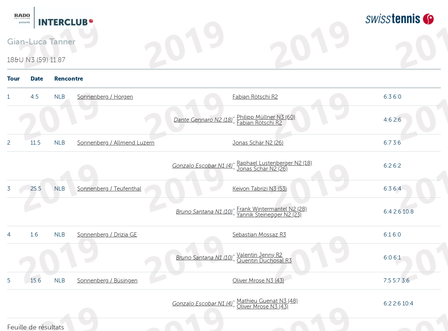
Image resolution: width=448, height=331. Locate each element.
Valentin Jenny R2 (259, 255)
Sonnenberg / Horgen (105, 97)
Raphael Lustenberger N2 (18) (274, 163)
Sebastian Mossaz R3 (259, 235)
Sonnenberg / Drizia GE (107, 235)
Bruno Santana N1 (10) (204, 212)
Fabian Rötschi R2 (255, 97)
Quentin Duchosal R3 (264, 261)
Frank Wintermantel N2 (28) (272, 209)
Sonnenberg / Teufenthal (109, 189)
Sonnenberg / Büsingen (107, 281)
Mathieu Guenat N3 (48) (267, 301)
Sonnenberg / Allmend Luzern (115, 143)
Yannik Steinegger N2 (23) (269, 215)
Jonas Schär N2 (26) (257, 143)
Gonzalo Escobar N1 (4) (202, 166)
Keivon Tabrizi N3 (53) (259, 189)
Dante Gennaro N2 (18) (203, 120)
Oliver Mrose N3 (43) (258, 281)
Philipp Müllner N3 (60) (266, 117)
